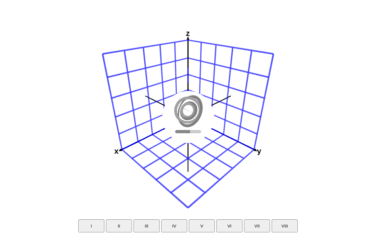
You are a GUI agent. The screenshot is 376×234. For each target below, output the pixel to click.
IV (174, 226)
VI (229, 226)
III (146, 226)
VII (257, 226)
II (119, 226)
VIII (284, 226)
